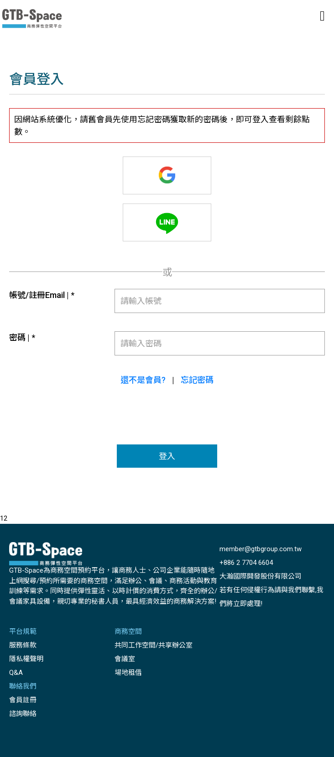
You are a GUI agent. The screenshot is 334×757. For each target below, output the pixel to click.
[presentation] (168, 422)
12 (3, 518)
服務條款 (23, 645)
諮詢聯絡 (23, 714)
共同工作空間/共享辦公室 (154, 645)
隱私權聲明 (26, 659)
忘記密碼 (197, 380)
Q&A (16, 672)
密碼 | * (22, 337)
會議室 (125, 659)
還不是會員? (143, 380)
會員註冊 (23, 700)
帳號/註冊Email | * (41, 295)
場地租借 (128, 672)
